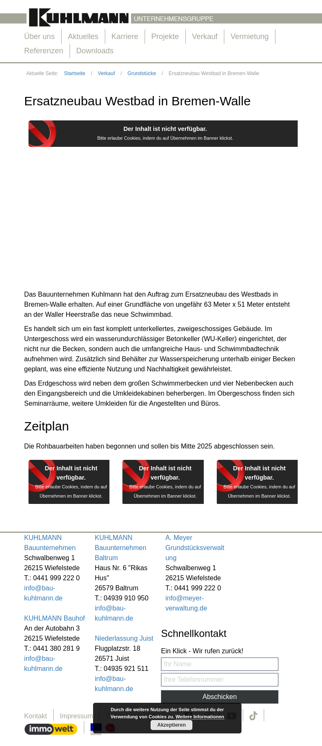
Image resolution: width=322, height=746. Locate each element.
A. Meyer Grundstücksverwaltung (194, 547)
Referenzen (43, 51)
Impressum (76, 716)
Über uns (39, 36)
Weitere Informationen (200, 716)
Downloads (95, 51)
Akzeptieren (171, 725)
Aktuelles (83, 36)
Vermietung (250, 36)
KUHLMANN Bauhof (54, 618)
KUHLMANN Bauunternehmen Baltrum (120, 547)
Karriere (125, 36)
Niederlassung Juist (124, 638)
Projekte (165, 36)
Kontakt (35, 716)
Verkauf (205, 36)
